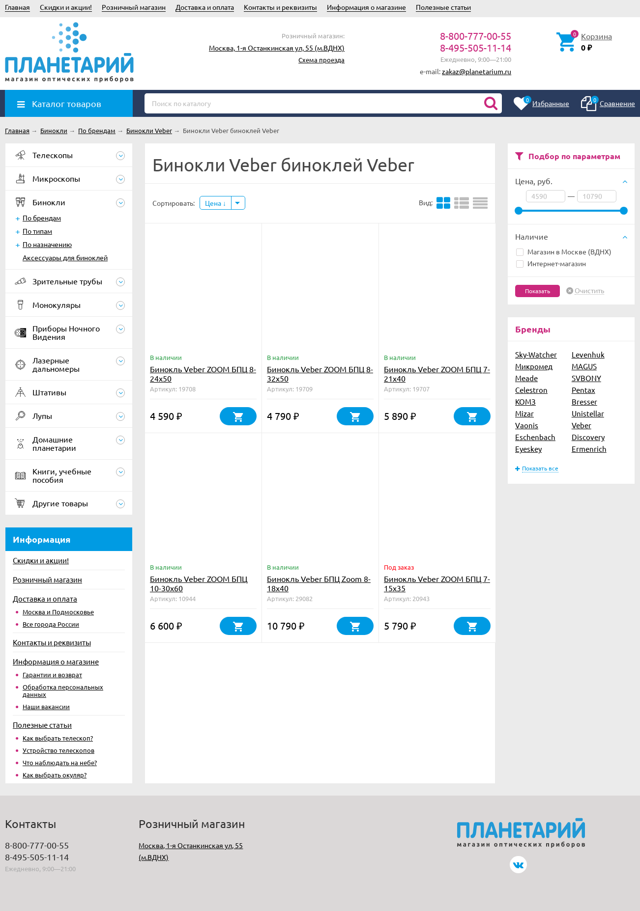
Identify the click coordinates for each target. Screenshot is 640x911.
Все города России (51, 624)
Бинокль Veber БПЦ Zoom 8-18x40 (319, 583)
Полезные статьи (443, 6)
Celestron (531, 389)
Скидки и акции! (66, 6)
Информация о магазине (366, 6)
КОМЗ (525, 401)
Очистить (589, 291)
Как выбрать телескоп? (58, 738)
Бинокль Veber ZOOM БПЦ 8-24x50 (203, 373)
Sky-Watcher (536, 354)
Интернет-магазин (551, 263)
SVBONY (586, 378)
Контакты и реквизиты (280, 6)
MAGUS (584, 366)
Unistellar (588, 413)
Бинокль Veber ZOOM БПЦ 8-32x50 (320, 373)
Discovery (588, 437)
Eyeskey (528, 448)
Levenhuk (588, 354)
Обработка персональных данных (63, 690)
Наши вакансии (46, 706)
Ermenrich (589, 448)
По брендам (42, 217)
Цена (215, 202)
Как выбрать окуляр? (55, 775)
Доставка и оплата (204, 6)
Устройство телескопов (58, 750)
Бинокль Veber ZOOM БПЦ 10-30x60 (198, 583)
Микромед (534, 366)
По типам (37, 230)
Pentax (583, 389)
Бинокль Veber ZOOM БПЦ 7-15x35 (437, 583)
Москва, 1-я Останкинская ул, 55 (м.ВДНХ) (277, 47)
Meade (526, 378)
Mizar (524, 413)
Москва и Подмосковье (58, 611)
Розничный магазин (134, 6)
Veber (581, 425)
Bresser (584, 401)
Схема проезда (321, 59)
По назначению (47, 244)
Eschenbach (535, 437)
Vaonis (526, 425)
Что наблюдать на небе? (60, 762)
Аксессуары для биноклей (65, 257)
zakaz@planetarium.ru (476, 71)
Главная (17, 6)
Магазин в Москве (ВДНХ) (563, 251)
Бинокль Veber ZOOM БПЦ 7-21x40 (437, 373)
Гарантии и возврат (52, 674)
